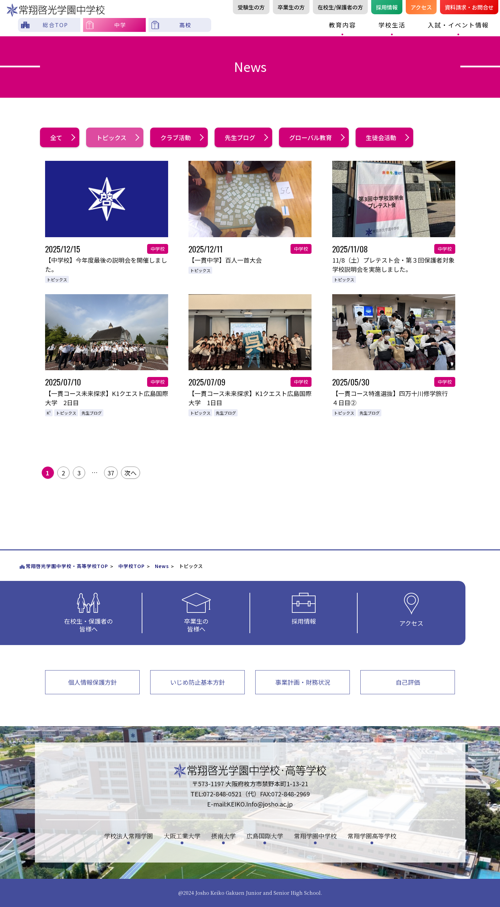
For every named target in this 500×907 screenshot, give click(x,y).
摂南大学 (223, 835)
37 (110, 472)
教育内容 (342, 24)
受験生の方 (251, 7)
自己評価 (408, 682)
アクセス (421, 7)
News (162, 566)
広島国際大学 (264, 835)
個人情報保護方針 (92, 682)
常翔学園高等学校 (371, 835)
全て (62, 137)
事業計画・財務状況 (302, 682)
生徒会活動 (387, 137)
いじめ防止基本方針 (197, 682)
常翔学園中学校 (315, 835)
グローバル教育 (316, 137)
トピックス (117, 137)
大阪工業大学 (182, 835)
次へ (130, 472)
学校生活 (391, 24)
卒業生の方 (291, 7)
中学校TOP (131, 566)
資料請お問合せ (469, 7)
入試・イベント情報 (458, 24)
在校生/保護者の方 (340, 7)
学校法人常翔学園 (128, 835)
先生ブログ (246, 137)
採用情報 (387, 7)
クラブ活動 (181, 137)
